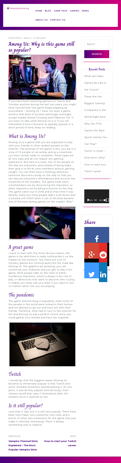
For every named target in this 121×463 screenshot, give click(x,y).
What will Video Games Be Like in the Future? (95, 83)
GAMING (74, 11)
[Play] (88, 200)
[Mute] (105, 200)
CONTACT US (57, 20)
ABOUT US (41, 20)
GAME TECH (60, 11)
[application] (96, 196)
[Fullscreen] (107, 200)
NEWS (85, 11)
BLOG (48, 11)
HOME (38, 11)
